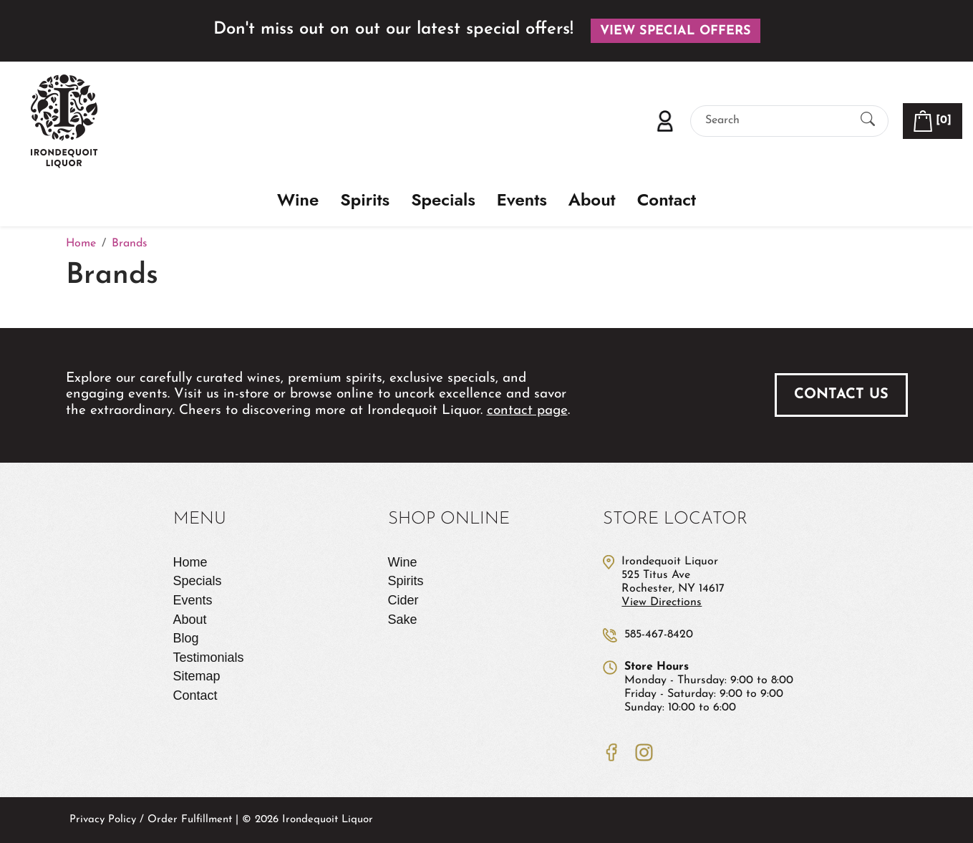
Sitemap (197, 676)
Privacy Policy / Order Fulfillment (150, 819)
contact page (527, 411)
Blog (186, 638)
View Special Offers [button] (675, 31)
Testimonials (208, 657)
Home (190, 562)
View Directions (661, 602)
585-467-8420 (658, 634)
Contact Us (841, 394)
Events (522, 200)
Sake (402, 619)
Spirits (364, 200)
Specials (443, 200)
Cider (403, 600)
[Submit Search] (868, 120)
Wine (298, 200)
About (592, 200)
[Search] (776, 121)
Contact (666, 200)
